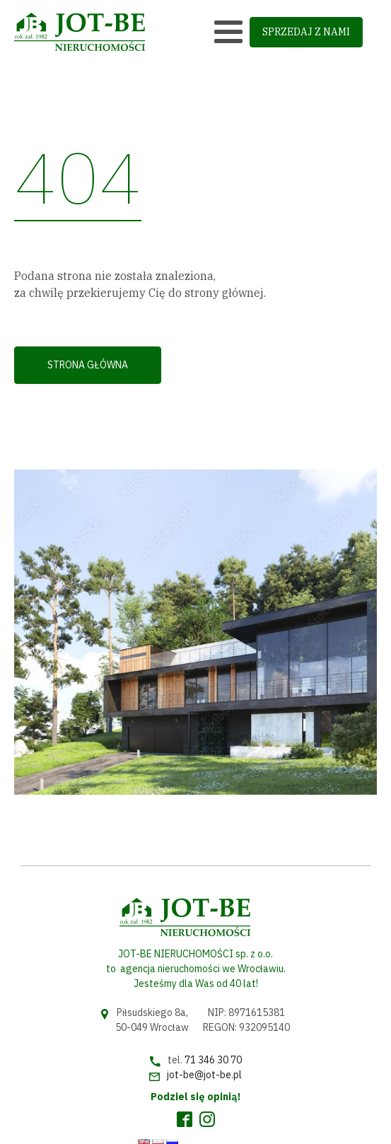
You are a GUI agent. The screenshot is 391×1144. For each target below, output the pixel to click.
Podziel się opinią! (195, 1096)
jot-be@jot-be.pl (204, 1074)
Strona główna (87, 364)
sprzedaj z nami (306, 31)
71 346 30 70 (213, 1059)
